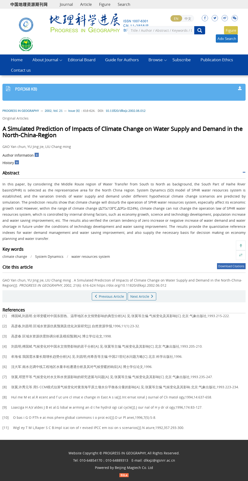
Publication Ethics (217, 59)
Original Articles (15, 118)
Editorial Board (81, 59)
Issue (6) (74, 111)
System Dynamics (49, 256)
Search (124, 4)
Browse (155, 59)
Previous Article (109, 296)
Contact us (21, 70)
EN (176, 18)
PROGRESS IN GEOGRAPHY (20, 111)
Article (86, 4)
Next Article (142, 296)
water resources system (90, 256)
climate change (14, 256)
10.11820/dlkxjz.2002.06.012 (126, 111)
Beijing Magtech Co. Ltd (134, 467)
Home (17, 59)
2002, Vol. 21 (53, 111)
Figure (104, 4)
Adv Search (226, 38)
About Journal (45, 59)
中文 (188, 18)
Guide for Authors (122, 59)
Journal (66, 4)
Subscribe (181, 59)
